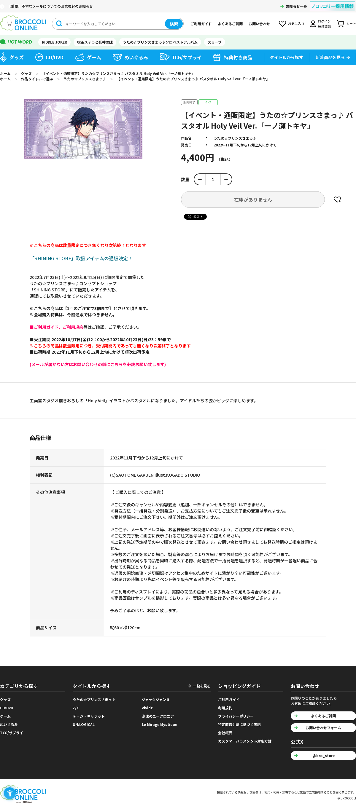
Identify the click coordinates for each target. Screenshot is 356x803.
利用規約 (225, 707)
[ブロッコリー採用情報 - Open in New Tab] (332, 2)
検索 (174, 24)
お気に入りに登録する (337, 199)
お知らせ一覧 (296, 6)
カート (351, 23)
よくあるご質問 (230, 23)
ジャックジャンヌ (156, 699)
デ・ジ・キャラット (89, 716)
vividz (147, 707)
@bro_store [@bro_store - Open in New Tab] (323, 755)
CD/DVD (54, 57)
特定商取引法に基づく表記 (239, 724)
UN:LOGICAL (84, 724)
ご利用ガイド (201, 23)
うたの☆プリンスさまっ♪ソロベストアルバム (160, 41)
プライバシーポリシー (236, 716)
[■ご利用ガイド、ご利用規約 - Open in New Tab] (56, 327)
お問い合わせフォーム (323, 727)
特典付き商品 (238, 57)
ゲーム (94, 57)
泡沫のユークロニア (158, 716)
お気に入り (296, 23)
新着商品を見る (330, 57)
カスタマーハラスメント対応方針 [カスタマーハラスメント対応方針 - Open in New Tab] (244, 740)
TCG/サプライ (187, 57)
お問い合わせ (259, 23)
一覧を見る (202, 685)
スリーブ (215, 41)
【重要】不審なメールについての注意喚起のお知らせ (50, 6)
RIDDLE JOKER (54, 41)
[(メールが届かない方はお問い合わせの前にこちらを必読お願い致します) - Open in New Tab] (98, 364)
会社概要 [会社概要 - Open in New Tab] (225, 732)
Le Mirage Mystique (159, 724)
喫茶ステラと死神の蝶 (95, 41)
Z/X (76, 707)
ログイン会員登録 (324, 23)
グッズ (16, 57)
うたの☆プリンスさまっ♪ (235, 138)
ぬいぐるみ (136, 57)
